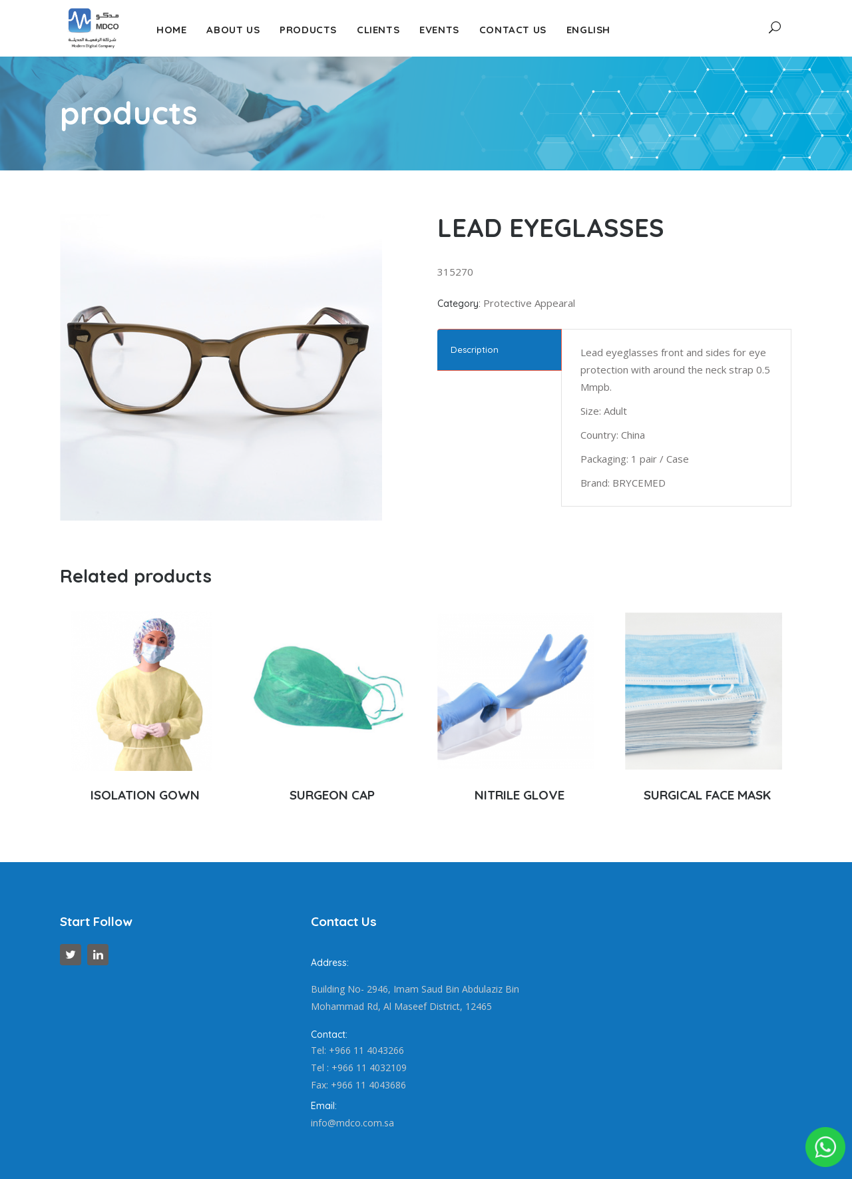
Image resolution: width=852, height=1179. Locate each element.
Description (475, 349)
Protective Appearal (529, 303)
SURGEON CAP (332, 795)
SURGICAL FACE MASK (707, 795)
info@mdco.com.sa (352, 1122)
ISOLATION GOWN (145, 795)
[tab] (499, 350)
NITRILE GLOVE (519, 795)
